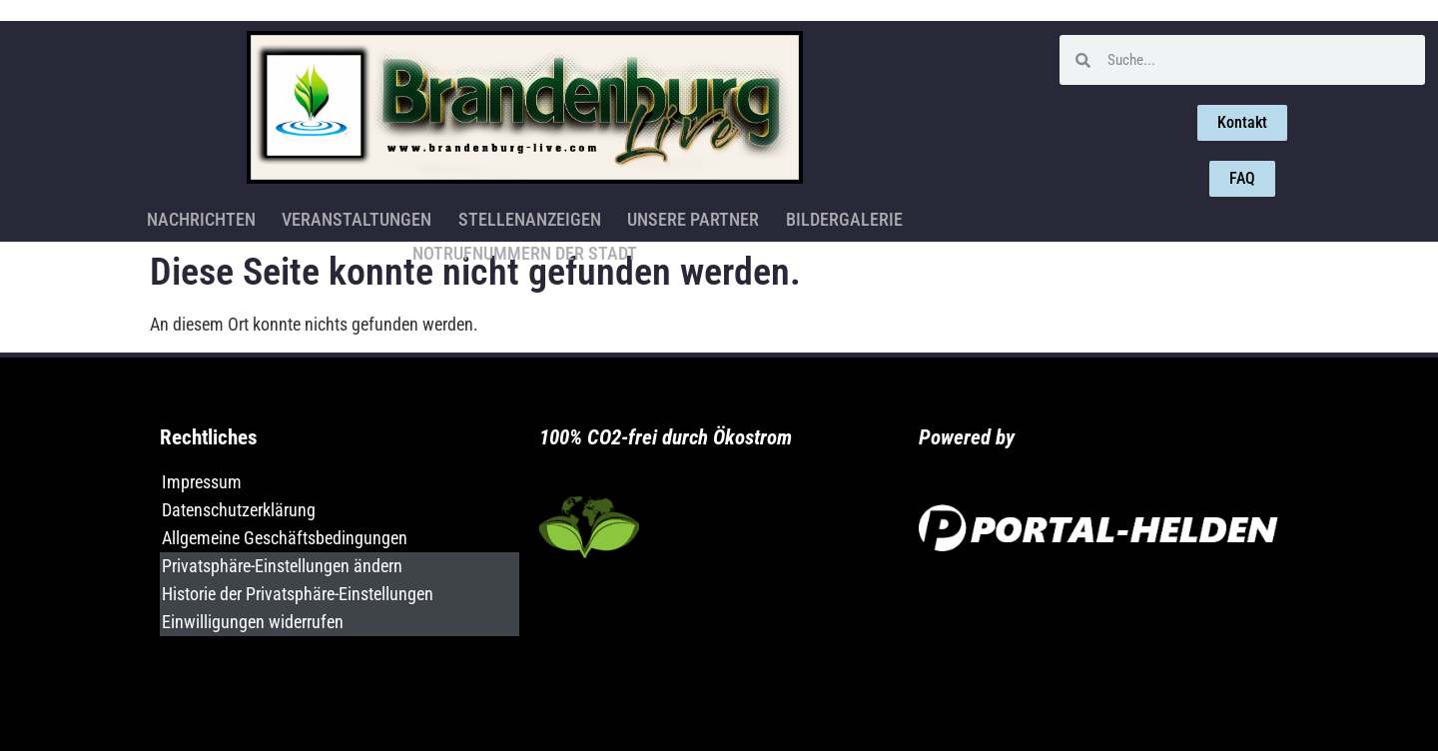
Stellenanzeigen (405, 216)
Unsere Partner (566, 216)
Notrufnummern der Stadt (909, 216)
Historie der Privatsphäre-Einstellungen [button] (297, 593)
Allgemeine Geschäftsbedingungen (284, 537)
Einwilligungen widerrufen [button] (253, 621)
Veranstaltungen (235, 216)
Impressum (202, 481)
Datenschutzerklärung (239, 509)
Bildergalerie (714, 216)
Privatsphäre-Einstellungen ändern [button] (282, 565)
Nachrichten (81, 216)
